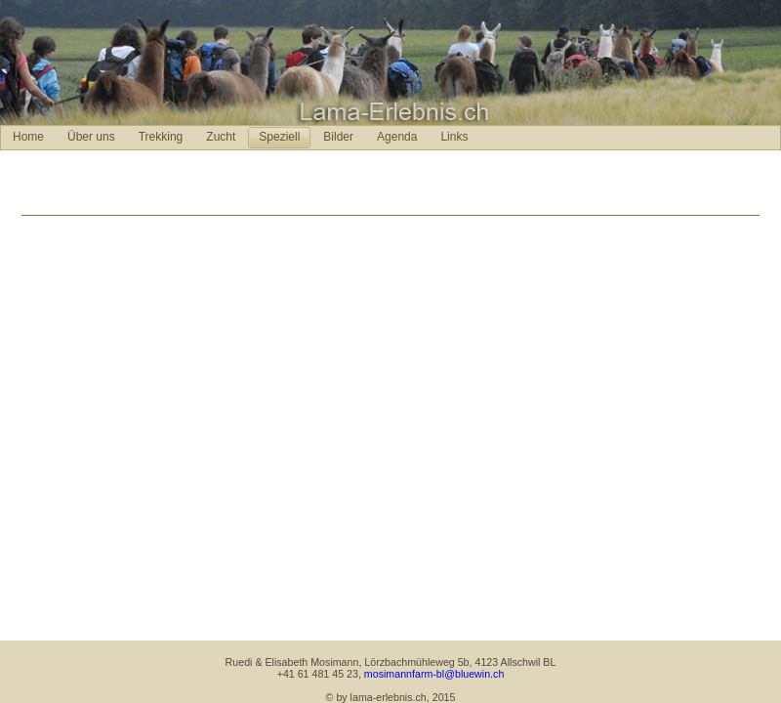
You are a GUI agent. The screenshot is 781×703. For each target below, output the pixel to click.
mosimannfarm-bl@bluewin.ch (434, 674)
